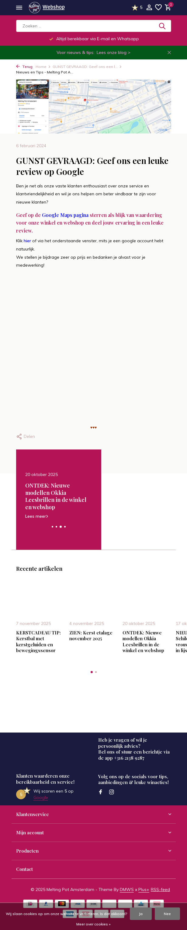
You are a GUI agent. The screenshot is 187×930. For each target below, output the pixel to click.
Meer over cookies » (93, 924)
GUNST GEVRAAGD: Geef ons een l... (87, 66)
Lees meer (56, 516)
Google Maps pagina (65, 215)
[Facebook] (100, 792)
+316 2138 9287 (129, 758)
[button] (52, 526)
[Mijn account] (149, 7)
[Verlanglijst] (158, 8)
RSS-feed (160, 889)
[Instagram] (111, 792)
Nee (167, 913)
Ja (141, 913)
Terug (24, 66)
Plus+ (143, 889)
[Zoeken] (93, 26)
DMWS (127, 889)
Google (40, 797)
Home (43, 66)
